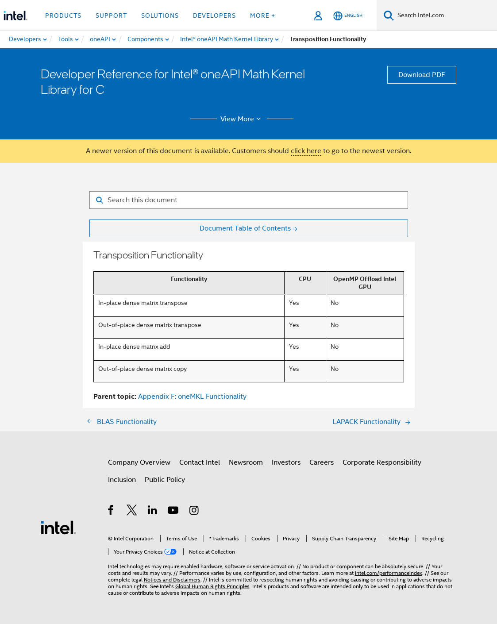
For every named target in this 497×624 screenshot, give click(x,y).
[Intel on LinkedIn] (153, 512)
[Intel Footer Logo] (58, 527)
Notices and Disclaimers (172, 579)
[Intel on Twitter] (132, 512)
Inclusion (122, 479)
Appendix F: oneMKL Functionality (192, 396)
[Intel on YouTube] (174, 512)
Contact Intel (199, 462)
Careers (321, 462)
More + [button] (262, 15)
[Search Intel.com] (445, 15)
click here (306, 150)
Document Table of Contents (245, 228)
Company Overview (139, 462)
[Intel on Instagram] (194, 512)
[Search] (389, 15)
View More (241, 119)
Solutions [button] (160, 15)
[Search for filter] (248, 200)
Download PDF (421, 74)
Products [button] (63, 15)
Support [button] (111, 15)
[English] (348, 15)
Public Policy (165, 479)
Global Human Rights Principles (212, 586)
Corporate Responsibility (382, 462)
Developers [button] (214, 15)
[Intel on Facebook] (111, 512)
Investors (286, 462)
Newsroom (246, 462)
